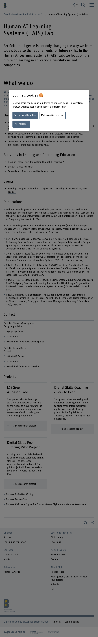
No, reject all (21, 124)
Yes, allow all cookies (25, 115)
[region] (49, 110)
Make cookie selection (52, 115)
